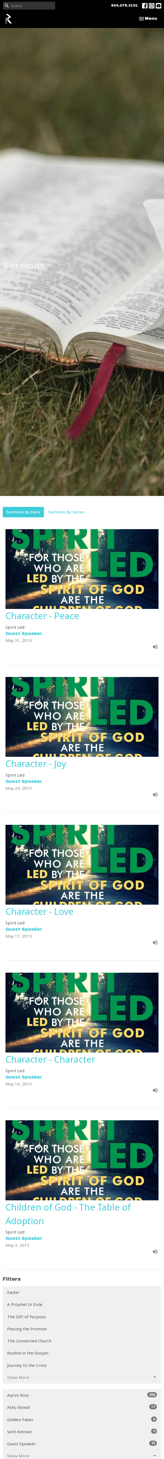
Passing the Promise (27, 1328)
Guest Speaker (82, 1443)
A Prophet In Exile (25, 1304)
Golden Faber (82, 1419)
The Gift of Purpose (26, 1316)
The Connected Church (29, 1341)
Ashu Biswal (82, 1407)
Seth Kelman (82, 1431)
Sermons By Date (23, 512)
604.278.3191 (124, 5)
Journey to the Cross (27, 1365)
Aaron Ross (82, 1395)
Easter (13, 1292)
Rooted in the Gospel (27, 1353)
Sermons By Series (66, 512)
